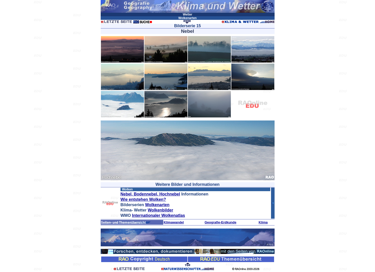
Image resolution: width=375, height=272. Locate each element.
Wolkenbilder (160, 210)
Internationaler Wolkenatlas (158, 215)
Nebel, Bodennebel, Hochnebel (150, 194)
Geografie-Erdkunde (220, 222)
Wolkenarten (157, 205)
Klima (263, 222)
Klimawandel (174, 222)
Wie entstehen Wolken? (143, 199)
